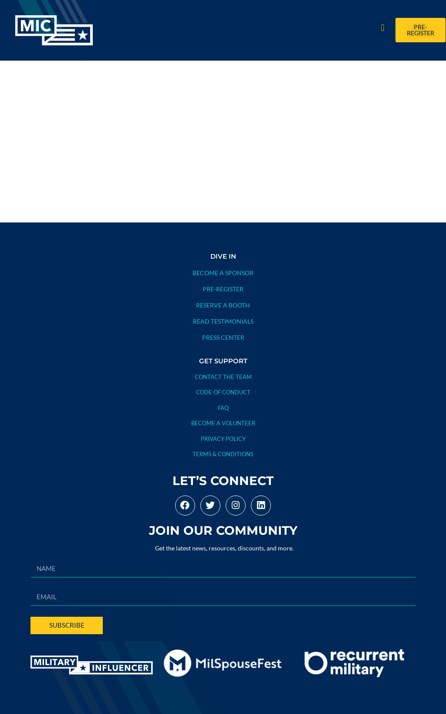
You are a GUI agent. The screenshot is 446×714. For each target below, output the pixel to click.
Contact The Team (223, 376)
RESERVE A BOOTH (223, 305)
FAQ (223, 407)
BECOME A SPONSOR (223, 273)
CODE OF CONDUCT (223, 392)
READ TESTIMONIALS (223, 321)
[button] (382, 28)
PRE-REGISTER (223, 289)
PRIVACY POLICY (223, 438)
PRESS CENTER (223, 337)
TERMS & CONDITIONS (223, 454)
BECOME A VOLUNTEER (223, 423)
